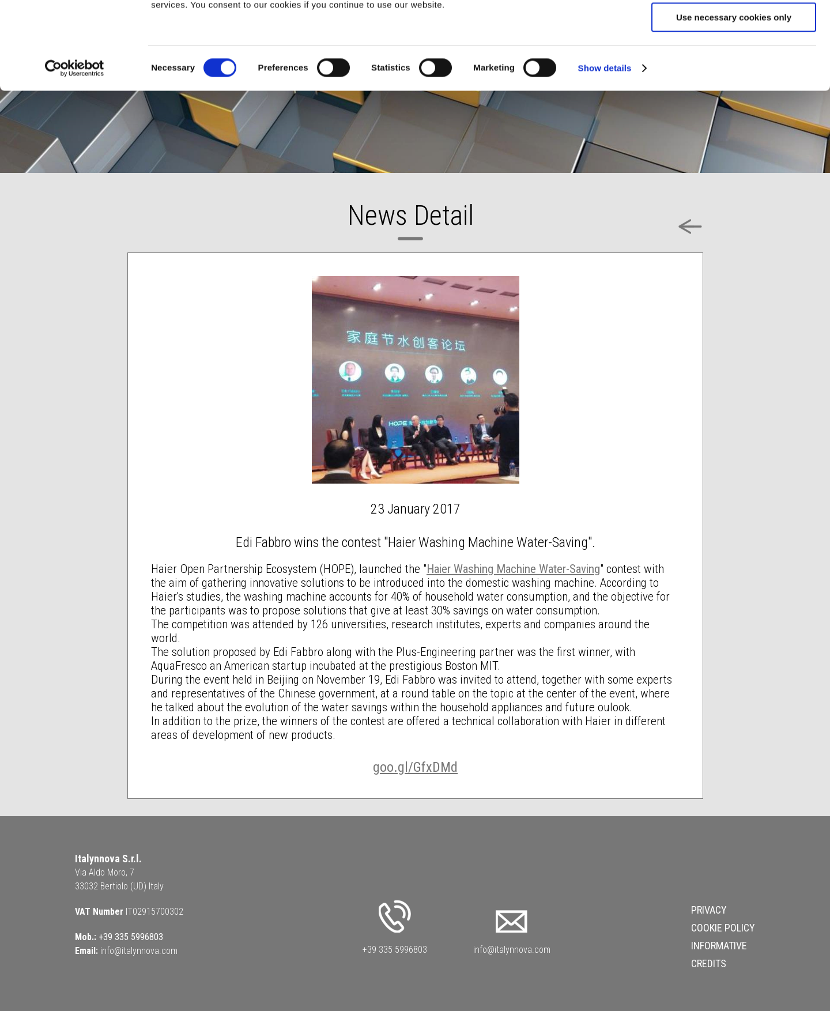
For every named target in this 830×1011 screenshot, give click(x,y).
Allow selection (733, 62)
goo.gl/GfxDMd (415, 767)
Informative (719, 946)
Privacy (709, 910)
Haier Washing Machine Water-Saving (513, 569)
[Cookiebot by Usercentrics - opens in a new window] (74, 147)
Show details (605, 147)
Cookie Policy (723, 928)
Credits (708, 963)
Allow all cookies (734, 28)
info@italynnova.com (139, 950)
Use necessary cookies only (733, 96)
